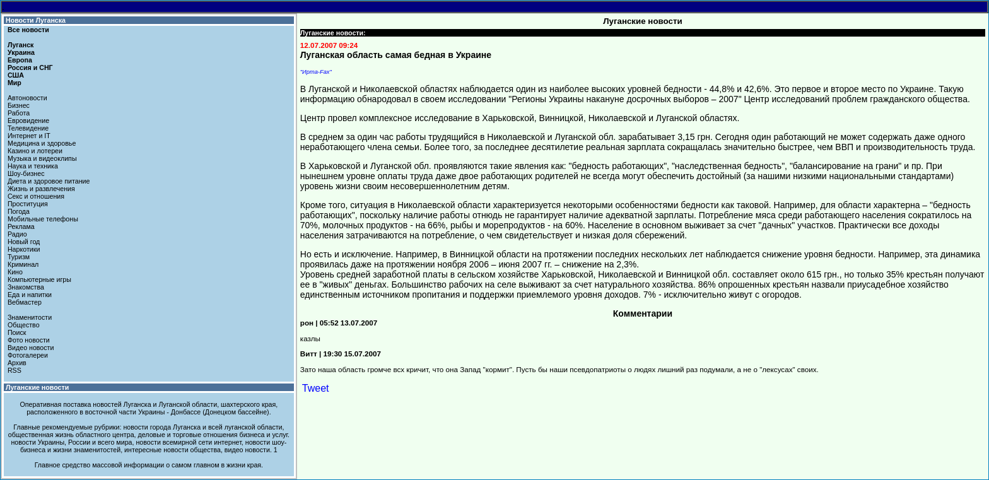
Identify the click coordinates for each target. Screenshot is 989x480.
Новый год (24, 241)
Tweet (315, 388)
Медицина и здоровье (42, 143)
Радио (17, 234)
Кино (15, 272)
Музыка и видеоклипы (42, 158)
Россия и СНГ (30, 67)
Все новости (28, 29)
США (16, 75)
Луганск (20, 45)
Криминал (23, 264)
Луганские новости (37, 387)
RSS (14, 370)
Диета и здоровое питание (49, 181)
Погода (19, 211)
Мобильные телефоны (43, 219)
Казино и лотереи (35, 151)
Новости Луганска (36, 20)
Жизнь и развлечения (41, 188)
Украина (21, 52)
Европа (20, 60)
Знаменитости (30, 317)
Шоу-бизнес (26, 173)
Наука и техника (33, 166)
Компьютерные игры (39, 279)
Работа (19, 113)
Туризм (19, 256)
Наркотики (24, 249)
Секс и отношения (36, 196)
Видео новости (31, 347)
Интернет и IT (29, 135)
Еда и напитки (30, 294)
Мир (14, 82)
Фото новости (29, 340)
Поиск (17, 332)
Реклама (21, 226)
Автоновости (27, 98)
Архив (17, 362)
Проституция (28, 204)
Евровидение (28, 120)
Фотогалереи (28, 355)
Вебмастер (25, 302)
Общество (24, 325)
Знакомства (26, 287)
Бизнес (19, 105)
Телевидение (28, 128)
